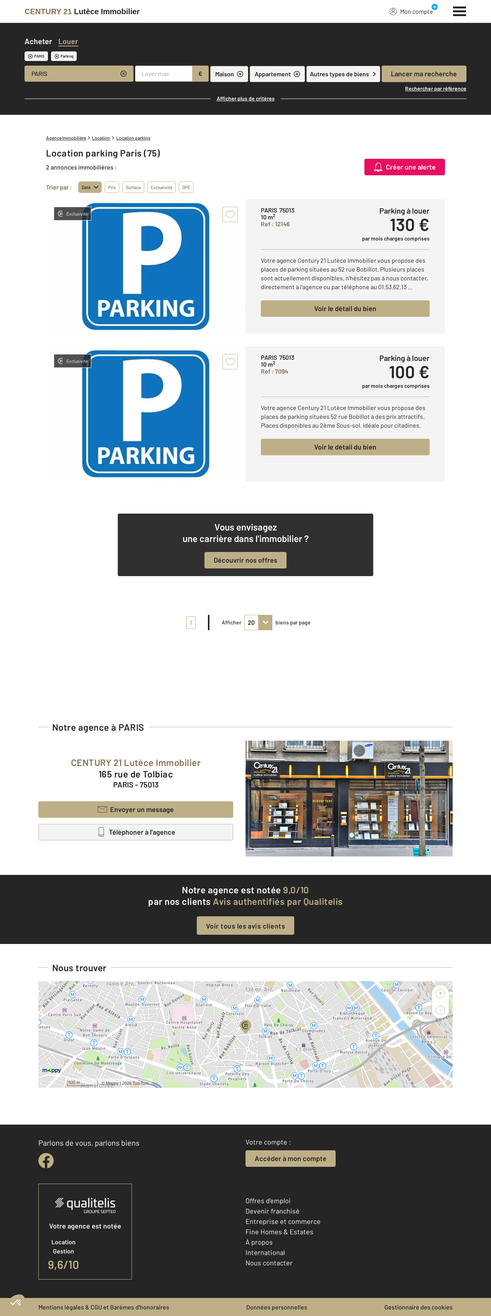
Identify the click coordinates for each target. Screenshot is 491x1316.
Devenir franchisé (273, 1211)
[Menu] (459, 10)
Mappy (112, 1083)
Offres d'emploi (268, 1200)
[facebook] (46, 1160)
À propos (259, 1242)
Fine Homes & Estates (279, 1231)
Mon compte (411, 11)
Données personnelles (276, 1307)
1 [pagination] (191, 622)
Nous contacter (269, 1262)
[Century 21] (82, 11)
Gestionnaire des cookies (418, 1307)
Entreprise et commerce (283, 1221)
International (265, 1252)
